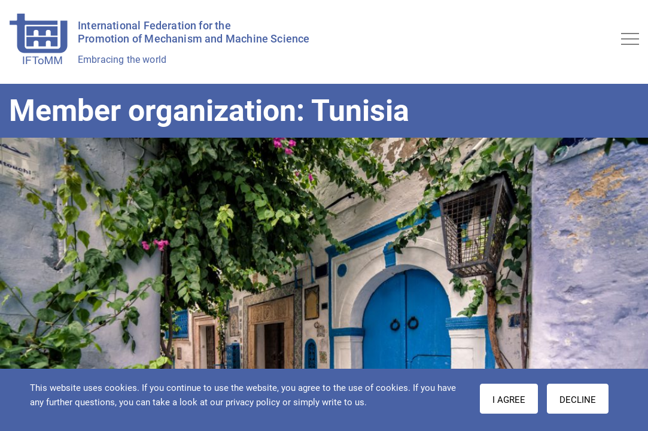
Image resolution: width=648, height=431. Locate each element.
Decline (577, 399)
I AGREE (508, 399)
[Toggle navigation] (630, 39)
